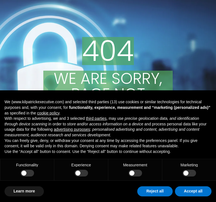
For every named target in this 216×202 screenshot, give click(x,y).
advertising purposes (72, 129)
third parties (96, 118)
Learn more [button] (24, 191)
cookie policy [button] (48, 113)
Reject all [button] (154, 191)
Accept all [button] (193, 191)
